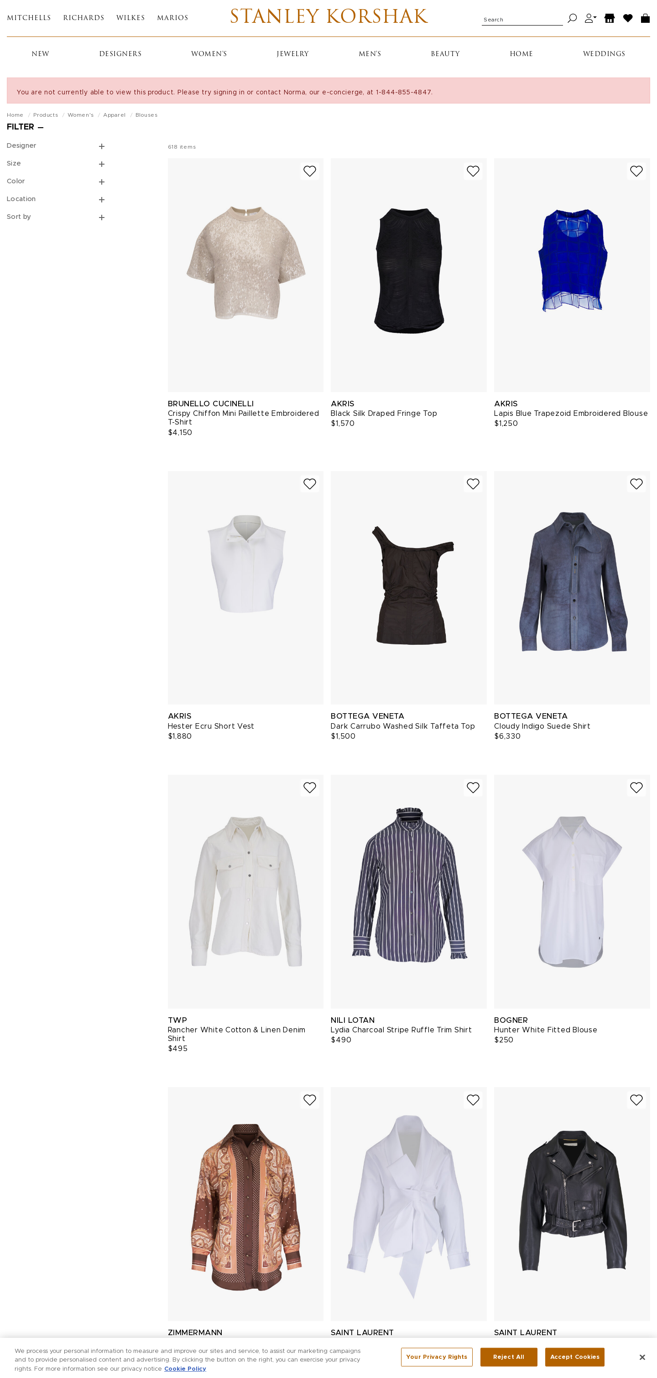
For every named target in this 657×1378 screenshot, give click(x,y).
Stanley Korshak (328, 18)
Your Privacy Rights (436, 1366)
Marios (172, 18)
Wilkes (130, 18)
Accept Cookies (575, 1366)
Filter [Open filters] (20, 127)
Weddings (604, 54)
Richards (83, 18)
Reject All (508, 1366)
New (40, 54)
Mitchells (29, 18)
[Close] (642, 1366)
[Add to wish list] (310, 171)
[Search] (572, 18)
